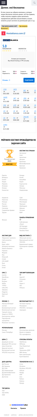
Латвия (22, 186)
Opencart (5, 294)
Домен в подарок (25, 332)
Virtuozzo (22, 279)
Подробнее (29, 80)
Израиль (4, 184)
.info (15, 89)
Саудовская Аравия (8, 210)
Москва (4, 330)
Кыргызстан (23, 184)
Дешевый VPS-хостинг (9, 344)
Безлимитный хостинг (9, 308)
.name (5, 97)
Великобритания (25, 164)
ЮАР (21, 212)
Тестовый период (25, 304)
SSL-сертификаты (25, 334)
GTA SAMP (5, 261)
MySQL (22, 372)
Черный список (7, 312)
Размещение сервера (26, 246)
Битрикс (4, 281)
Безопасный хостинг (8, 310)
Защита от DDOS (7, 314)
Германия (23, 168)
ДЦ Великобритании (8, 372)
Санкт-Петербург (7, 332)
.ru (14, 118)
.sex (24, 105)
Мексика (22, 188)
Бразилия (23, 161)
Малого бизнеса (7, 248)
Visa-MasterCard (25, 346)
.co (4, 111)
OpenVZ (22, 277)
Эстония (22, 210)
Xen (21, 285)
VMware (22, 288)
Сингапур (5, 208)
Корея (21, 182)
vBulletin (5, 290)
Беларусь (5, 177)
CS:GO (4, 259)
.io (14, 111)
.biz (24, 90)
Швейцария (23, 206)
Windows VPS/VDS (25, 368)
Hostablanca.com (15, 33)
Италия (4, 188)
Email (4, 267)
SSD (3, 391)
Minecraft (5, 257)
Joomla (4, 275)
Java (21, 377)
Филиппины (23, 200)
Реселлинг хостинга (8, 323)
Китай (21, 177)
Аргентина (23, 157)
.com (5, 89)
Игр (3, 255)
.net (14, 98)
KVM (21, 281)
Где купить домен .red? (9, 26)
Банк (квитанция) (25, 354)
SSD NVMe (5, 393)
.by (24, 111)
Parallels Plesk (24, 230)
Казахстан (5, 190)
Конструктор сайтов (8, 316)
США (21, 198)
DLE (3, 296)
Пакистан (5, 200)
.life (14, 105)
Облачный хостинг (25, 238)
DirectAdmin (23, 228)
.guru (5, 125)
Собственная (24, 222)
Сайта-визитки (6, 240)
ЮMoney (22, 344)
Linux (21, 364)
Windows (22, 366)
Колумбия (23, 180)
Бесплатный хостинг (8, 350)
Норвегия (5, 198)
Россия (4, 204)
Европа (4, 175)
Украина (4, 206)
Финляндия (23, 202)
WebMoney (23, 342)
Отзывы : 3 (6, 80)
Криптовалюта (24, 357)
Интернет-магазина (8, 246)
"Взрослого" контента (8, 238)
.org (24, 98)
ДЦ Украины (6, 366)
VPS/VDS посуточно (8, 352)
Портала (4, 251)
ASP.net (22, 370)
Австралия (23, 153)
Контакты (14, 408)
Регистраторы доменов (27, 330)
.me (35, 105)
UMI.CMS (5, 288)
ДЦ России (5, 364)
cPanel (22, 224)
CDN (21, 248)
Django (22, 383)
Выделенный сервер (26, 244)
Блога (4, 242)
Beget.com (9, 164)
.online (26, 117)
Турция (4, 212)
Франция (22, 204)
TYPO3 (4, 285)
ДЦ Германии (6, 375)
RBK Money (23, 352)
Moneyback (23, 306)
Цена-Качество (7, 346)
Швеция (22, 208)
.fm (35, 90)
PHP (21, 375)
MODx (4, 283)
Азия (21, 155)
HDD (3, 395)
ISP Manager (23, 226)
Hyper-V (22, 283)
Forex (4, 265)
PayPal (22, 348)
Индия (4, 182)
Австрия (22, 159)
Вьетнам (22, 166)
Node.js (22, 381)
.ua (4, 118)
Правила (23, 408)
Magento (4, 292)
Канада (22, 175)
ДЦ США (4, 368)
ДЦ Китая (5, 377)
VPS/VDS (22, 242)
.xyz (35, 111)
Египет (4, 180)
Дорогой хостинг (7, 348)
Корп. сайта (5, 244)
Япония (4, 220)
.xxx (4, 105)
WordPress (5, 277)
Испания (4, 186)
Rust (3, 263)
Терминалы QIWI (25, 350)
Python (22, 379)
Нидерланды (24, 190)
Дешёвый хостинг (7, 342)
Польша (4, 202)
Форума (4, 253)
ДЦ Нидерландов (7, 370)
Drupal (4, 279)
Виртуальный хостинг (26, 240)
